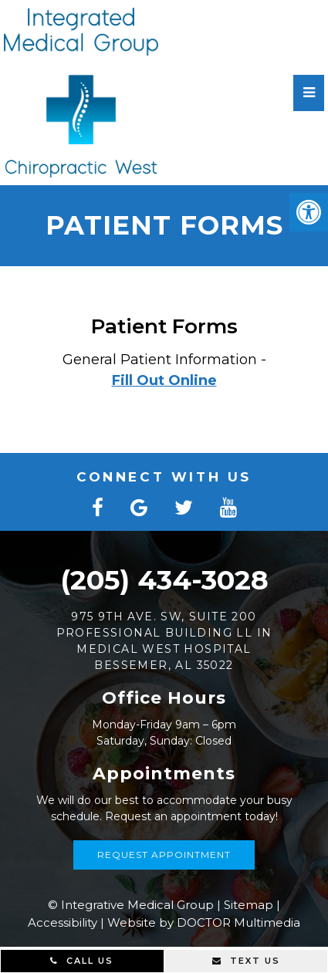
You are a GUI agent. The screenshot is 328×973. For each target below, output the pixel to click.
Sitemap (248, 904)
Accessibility (62, 922)
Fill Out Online (164, 380)
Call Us (81, 960)
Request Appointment (164, 854)
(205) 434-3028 (164, 579)
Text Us (246, 960)
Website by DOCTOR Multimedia (203, 922)
